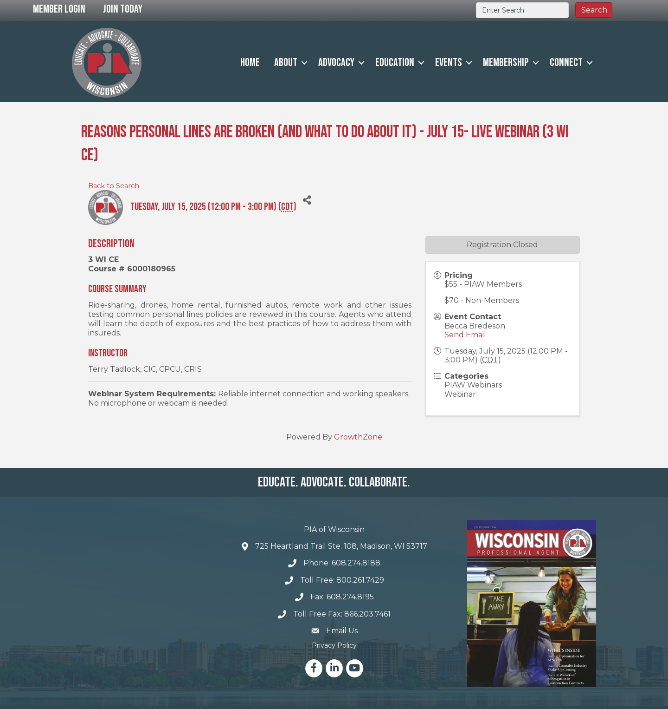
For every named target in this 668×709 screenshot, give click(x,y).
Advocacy (336, 62)
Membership (506, 62)
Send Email (465, 334)
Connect (566, 62)
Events (448, 62)
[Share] (306, 200)
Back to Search (113, 186)
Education (394, 62)
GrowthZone (358, 437)
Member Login (59, 9)
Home (250, 62)
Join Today (122, 9)
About (285, 62)
